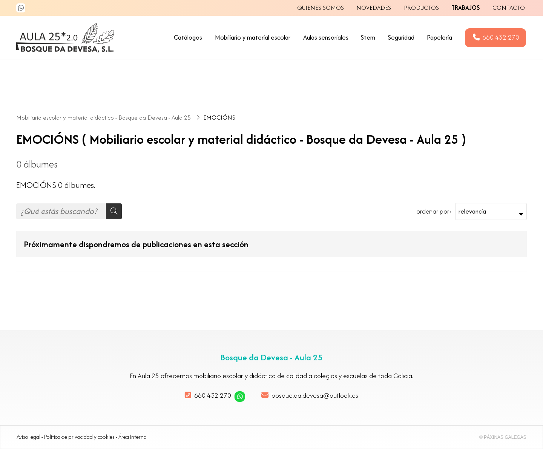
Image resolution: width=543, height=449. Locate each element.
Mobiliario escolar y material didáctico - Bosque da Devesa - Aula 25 (104, 117)
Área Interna (132, 437)
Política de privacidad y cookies (79, 437)
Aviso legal (28, 437)
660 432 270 (212, 395)
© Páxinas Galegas (502, 437)
